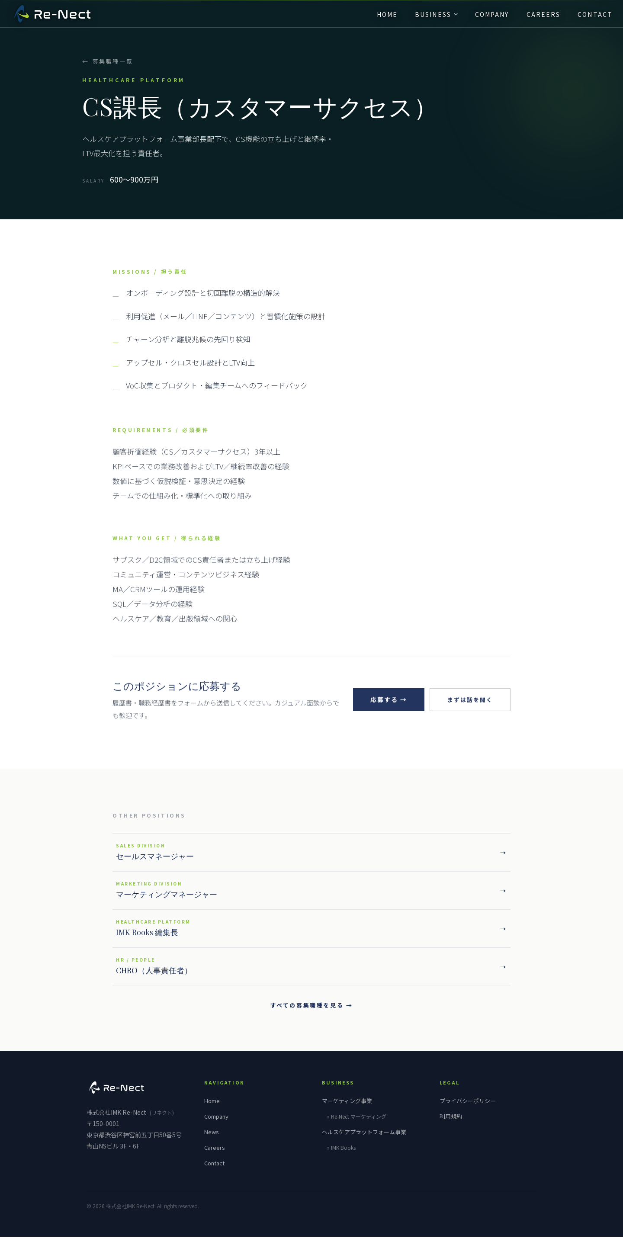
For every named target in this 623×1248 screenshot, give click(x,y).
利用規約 (451, 1127)
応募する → (385, 714)
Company (216, 1127)
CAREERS (533, 17)
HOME (376, 17)
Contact (214, 1174)
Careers (214, 1158)
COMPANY (482, 17)
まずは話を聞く (468, 715)
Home (212, 1111)
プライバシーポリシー (468, 1111)
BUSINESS (426, 17)
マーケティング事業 (347, 1111)
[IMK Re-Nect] (62, 17)
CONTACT (584, 17)
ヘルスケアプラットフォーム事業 (364, 1143)
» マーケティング (356, 1127)
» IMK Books (341, 1158)
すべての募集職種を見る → (311, 1016)
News (211, 1143)
